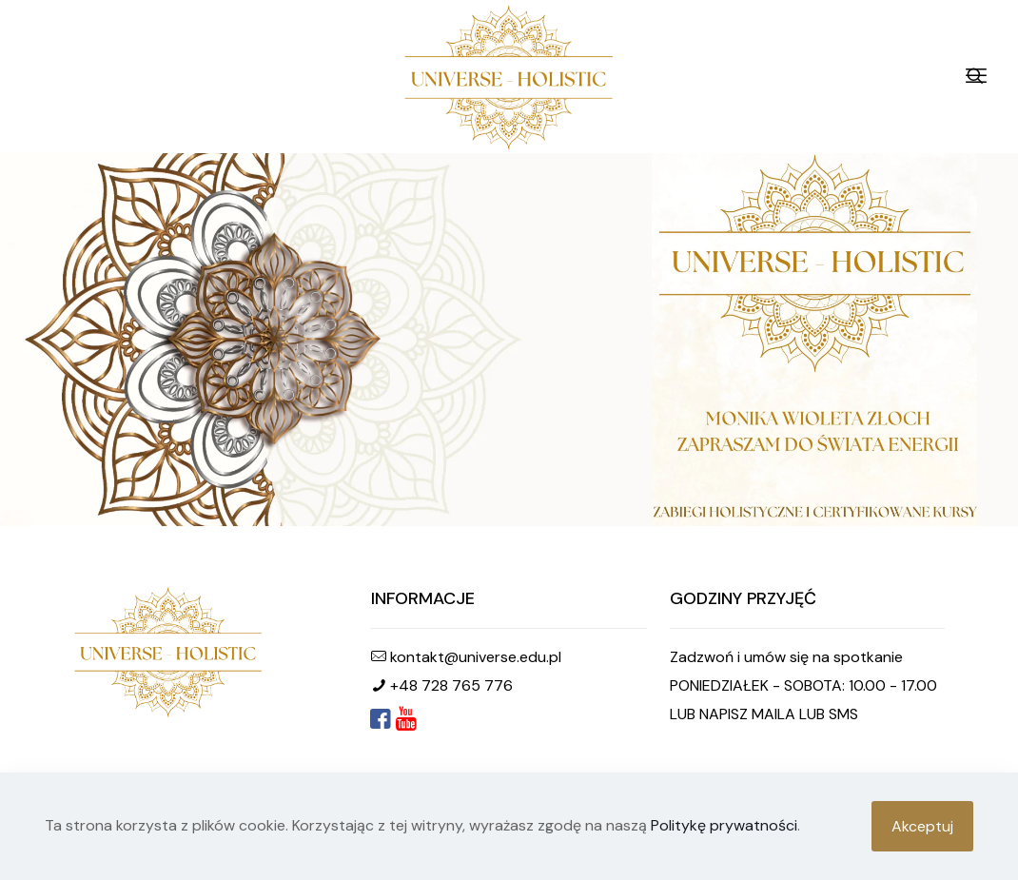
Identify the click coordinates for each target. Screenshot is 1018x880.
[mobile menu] (976, 76)
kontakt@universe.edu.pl (475, 657)
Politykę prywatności (724, 825)
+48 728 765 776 (451, 685)
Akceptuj (922, 826)
